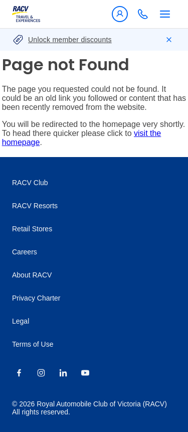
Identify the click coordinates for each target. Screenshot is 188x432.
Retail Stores (32, 229)
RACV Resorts (35, 206)
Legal (20, 321)
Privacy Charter (36, 298)
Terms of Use (32, 344)
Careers (24, 252)
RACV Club (30, 183)
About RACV (32, 275)
